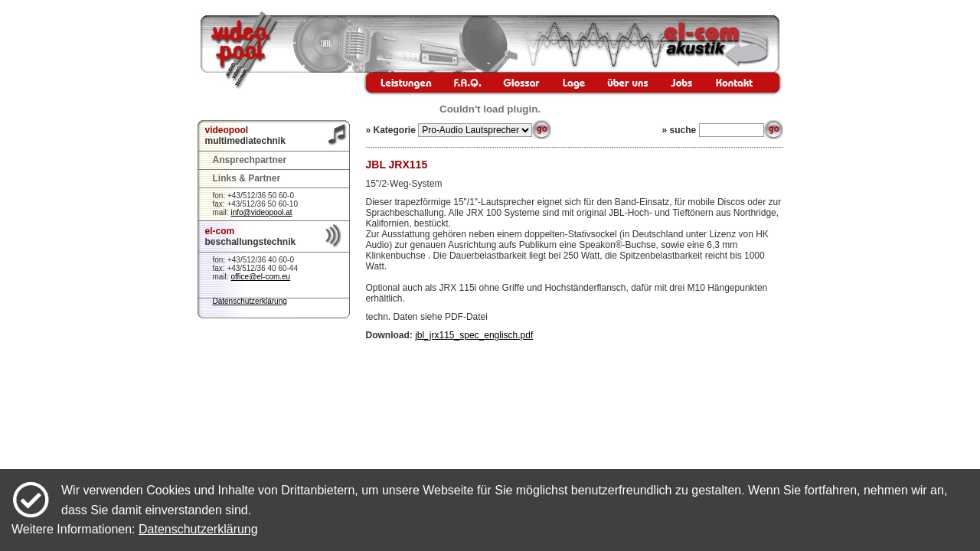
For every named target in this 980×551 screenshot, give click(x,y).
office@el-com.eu (260, 276)
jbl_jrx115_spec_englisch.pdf (474, 335)
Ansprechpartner (250, 160)
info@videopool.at (261, 212)
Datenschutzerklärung (250, 301)
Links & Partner (247, 178)
